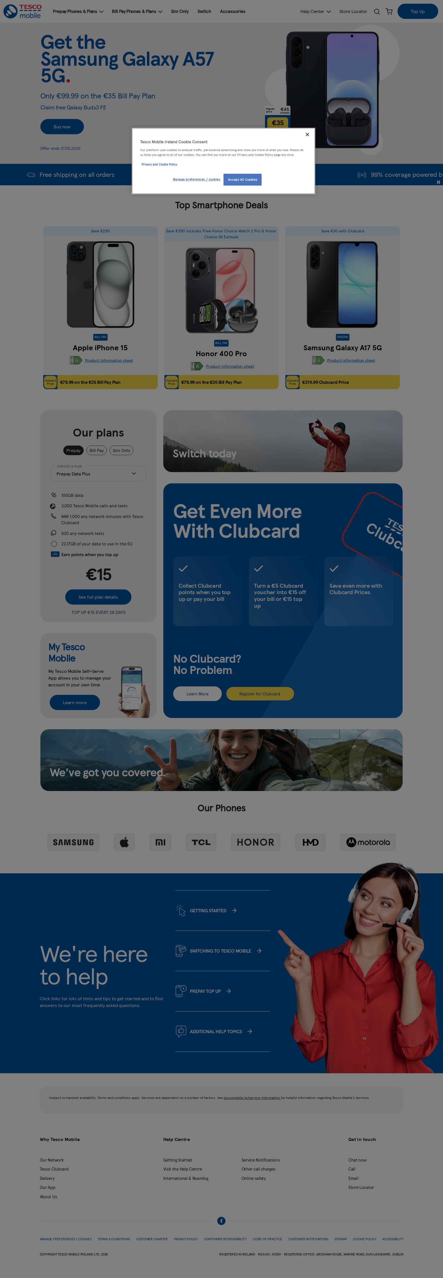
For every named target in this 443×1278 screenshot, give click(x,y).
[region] (223, 161)
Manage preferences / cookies (196, 179)
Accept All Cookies (242, 179)
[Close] (307, 134)
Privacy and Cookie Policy (159, 164)
